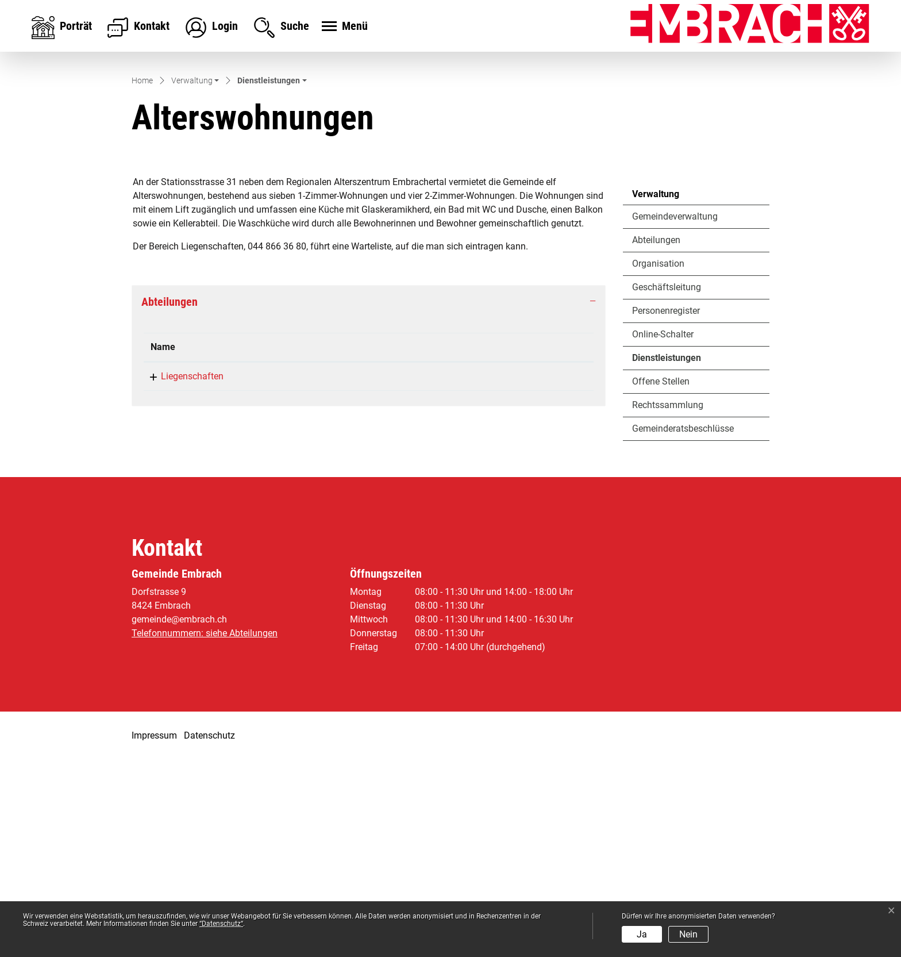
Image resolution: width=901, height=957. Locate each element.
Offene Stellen (661, 578)
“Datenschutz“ (221, 924)
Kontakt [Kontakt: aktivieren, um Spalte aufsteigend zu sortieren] (416, 544)
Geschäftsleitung (666, 484)
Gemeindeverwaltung (675, 413)
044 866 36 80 (308, 573)
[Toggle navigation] (343, 27)
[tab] (368, 499)
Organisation (658, 460)
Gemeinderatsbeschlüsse (683, 625)
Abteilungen (656, 437)
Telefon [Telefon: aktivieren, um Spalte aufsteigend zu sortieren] (294, 544)
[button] (195, 279)
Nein (688, 934)
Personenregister (666, 507)
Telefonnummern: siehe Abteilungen (205, 830)
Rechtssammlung (667, 602)
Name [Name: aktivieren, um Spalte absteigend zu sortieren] (163, 544)
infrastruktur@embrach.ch (453, 573)
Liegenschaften (182, 573)
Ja (642, 934)
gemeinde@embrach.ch (179, 816)
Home (142, 278)
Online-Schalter (663, 531)
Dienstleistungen (666, 558)
